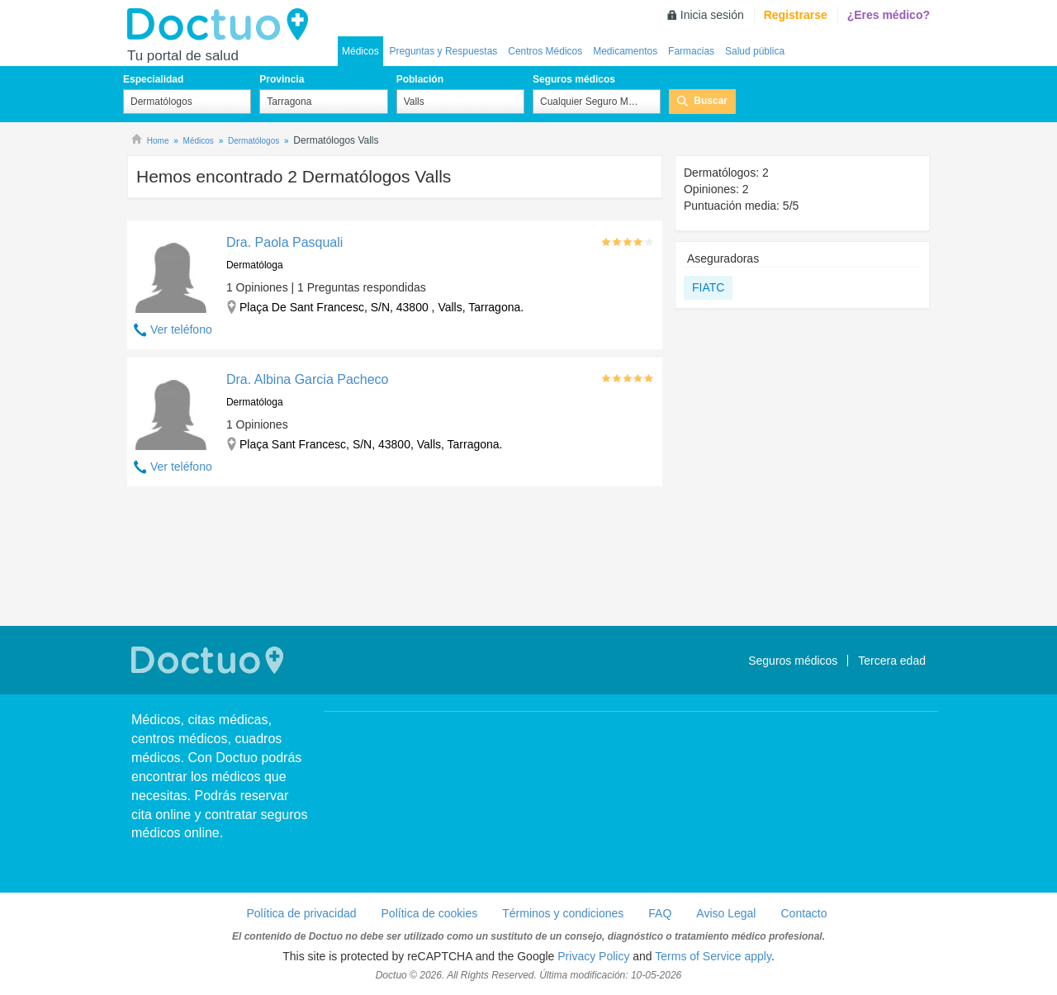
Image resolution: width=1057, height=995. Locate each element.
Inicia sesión (712, 14)
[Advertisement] (394, 558)
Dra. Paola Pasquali (284, 242)
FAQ (659, 913)
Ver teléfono (181, 329)
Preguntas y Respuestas (444, 51)
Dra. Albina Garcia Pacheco (307, 379)
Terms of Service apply (713, 956)
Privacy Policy (593, 956)
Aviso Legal (726, 913)
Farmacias (691, 51)
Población (419, 79)
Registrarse (795, 14)
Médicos (360, 51)
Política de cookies (430, 913)
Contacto (803, 913)
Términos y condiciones (562, 913)
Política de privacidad (301, 913)
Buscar (711, 101)
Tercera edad (892, 660)
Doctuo (222, 24)
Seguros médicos (574, 79)
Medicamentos (625, 51)
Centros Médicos (545, 51)
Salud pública (754, 51)
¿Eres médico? (888, 14)
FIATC (708, 287)
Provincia (281, 79)
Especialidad (153, 79)
